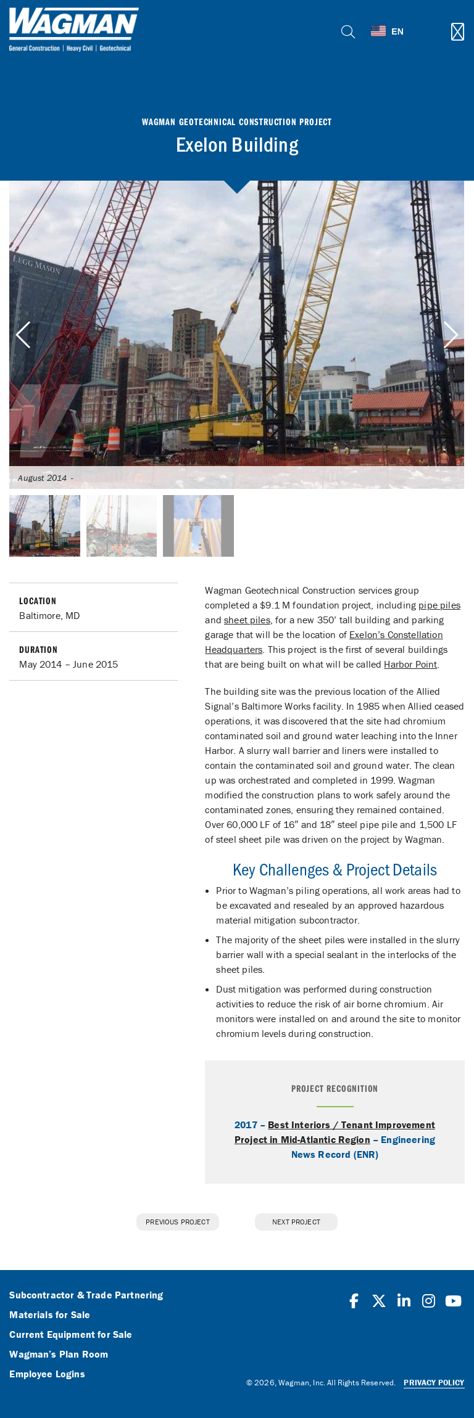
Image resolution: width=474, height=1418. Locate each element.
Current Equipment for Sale (70, 1334)
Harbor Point (410, 664)
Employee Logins (47, 1374)
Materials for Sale (49, 1315)
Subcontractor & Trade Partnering (86, 1295)
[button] (450, 334)
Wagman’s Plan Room (58, 1354)
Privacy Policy (434, 1382)
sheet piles (247, 619)
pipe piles (439, 605)
